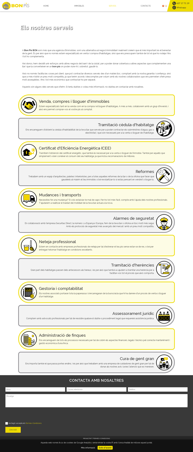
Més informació (88, 448)
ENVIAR (13, 430)
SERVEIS (112, 6)
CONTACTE (146, 6)
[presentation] (25, 415)
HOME (46, 6)
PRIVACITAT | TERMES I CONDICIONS (96, 438)
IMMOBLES (79, 6)
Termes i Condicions (33, 423)
